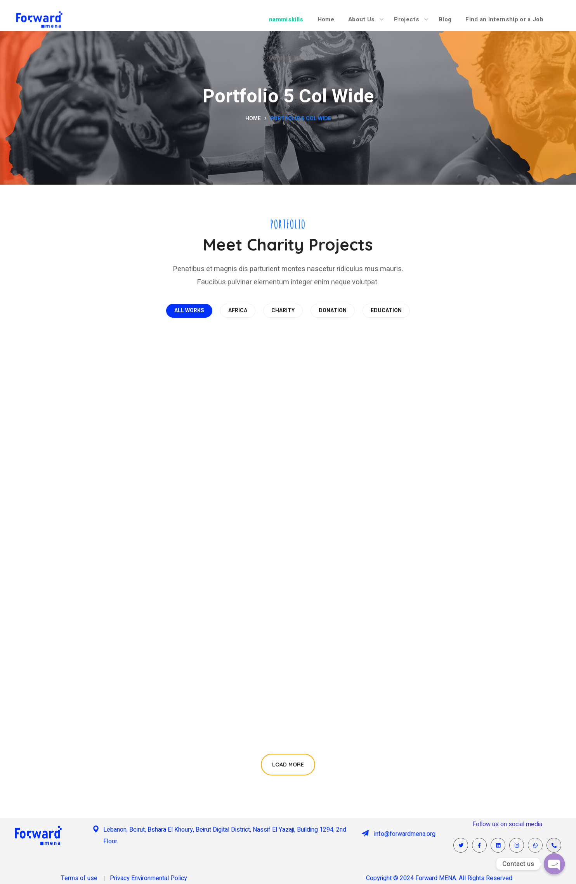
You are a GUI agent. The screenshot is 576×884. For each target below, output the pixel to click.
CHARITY (283, 310)
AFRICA (237, 310)
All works (189, 310)
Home (253, 118)
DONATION (333, 310)
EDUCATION (386, 310)
